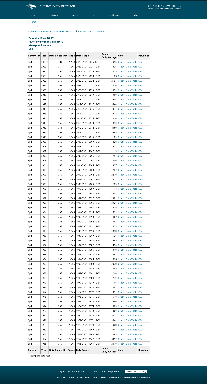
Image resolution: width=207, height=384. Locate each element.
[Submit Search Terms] (145, 371)
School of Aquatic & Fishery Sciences (91, 377)
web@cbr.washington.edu (107, 371)
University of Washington (141, 377)
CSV (140, 62)
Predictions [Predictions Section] (54, 15)
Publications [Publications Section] (115, 15)
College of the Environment (119, 377)
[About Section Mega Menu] (143, 15)
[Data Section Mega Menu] (39, 15)
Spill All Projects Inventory (91, 31)
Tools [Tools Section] (93, 15)
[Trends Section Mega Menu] (82, 15)
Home (33, 21)
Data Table (131, 62)
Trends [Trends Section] (75, 15)
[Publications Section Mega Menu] (124, 15)
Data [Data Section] (33, 15)
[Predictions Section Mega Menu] (62, 15)
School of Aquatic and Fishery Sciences (164, 8)
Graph (121, 62)
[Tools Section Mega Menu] (100, 15)
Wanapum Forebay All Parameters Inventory (52, 31)
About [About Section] (136, 15)
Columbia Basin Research (65, 377)
